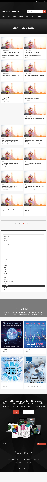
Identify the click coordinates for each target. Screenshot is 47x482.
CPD (26, 16)
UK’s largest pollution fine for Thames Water (11, 96)
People (5, 285)
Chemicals (6, 259)
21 (29, 240)
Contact (20, 470)
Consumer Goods (7, 261)
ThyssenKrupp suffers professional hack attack (34, 204)
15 (17, 240)
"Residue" (5, 296)
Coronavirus (6, 263)
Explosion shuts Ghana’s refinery (32, 182)
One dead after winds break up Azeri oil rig (11, 204)
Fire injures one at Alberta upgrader (10, 139)
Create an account (28, 423)
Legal (5, 277)
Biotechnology (6, 253)
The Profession (6, 292)
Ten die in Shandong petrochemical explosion (10, 52)
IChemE (5, 272)
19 (25, 240)
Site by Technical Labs (23, 475)
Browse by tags (27, 470)
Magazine (18, 16)
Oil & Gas (5, 283)
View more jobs (41, 455)
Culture (5, 264)
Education (5, 266)
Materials (5, 279)
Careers (5, 257)
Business (5, 255)
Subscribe (38, 1)
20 (27, 240)
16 (19, 240)
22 (32, 240)
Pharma (5, 286)
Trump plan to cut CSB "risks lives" (33, 96)
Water (5, 301)
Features (12, 16)
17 (21, 240)
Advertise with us (36, 470)
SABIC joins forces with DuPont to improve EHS (33, 52)
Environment (6, 270)
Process (5, 290)
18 (23, 240)
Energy (5, 268)
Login (44, 1)
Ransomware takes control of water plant (34, 139)
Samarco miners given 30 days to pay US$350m (10, 227)
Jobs (22, 16)
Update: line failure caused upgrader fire (34, 117)
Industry (5, 274)
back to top (41, 408)
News (7, 16)
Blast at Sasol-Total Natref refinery (10, 74)
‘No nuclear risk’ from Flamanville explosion (10, 161)
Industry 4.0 (6, 275)
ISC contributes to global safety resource (34, 74)
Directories (31, 16)
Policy (5, 288)
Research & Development (8, 294)
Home (2, 16)
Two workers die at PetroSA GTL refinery (34, 160)
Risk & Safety (6, 49)
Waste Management (7, 299)
